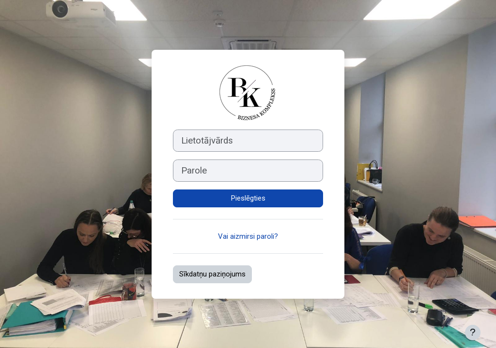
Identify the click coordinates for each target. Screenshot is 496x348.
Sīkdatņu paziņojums (212, 274)
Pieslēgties (248, 198)
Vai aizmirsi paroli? (248, 236)
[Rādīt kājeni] (472, 332)
